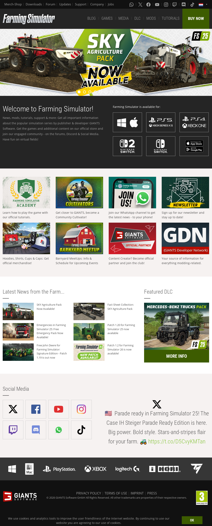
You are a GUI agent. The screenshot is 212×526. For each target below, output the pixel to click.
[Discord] (184, 4)
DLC (137, 18)
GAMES (107, 18)
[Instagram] (166, 4)
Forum (50, 4)
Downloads (34, 4)
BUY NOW (196, 18)
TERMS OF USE (116, 493)
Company (97, 4)
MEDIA (123, 18)
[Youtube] (157, 4)
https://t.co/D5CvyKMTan (176, 441)
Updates (65, 4)
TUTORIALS (170, 18)
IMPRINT (137, 493)
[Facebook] (148, 4)
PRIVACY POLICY (88, 493)
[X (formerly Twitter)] (140, 4)
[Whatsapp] (131, 4)
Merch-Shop (13, 4)
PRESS (152, 493)
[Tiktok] (192, 4)
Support (80, 4)
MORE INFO (176, 356)
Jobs (111, 4)
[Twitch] (175, 4)
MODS (151, 18)
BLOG (91, 18)
